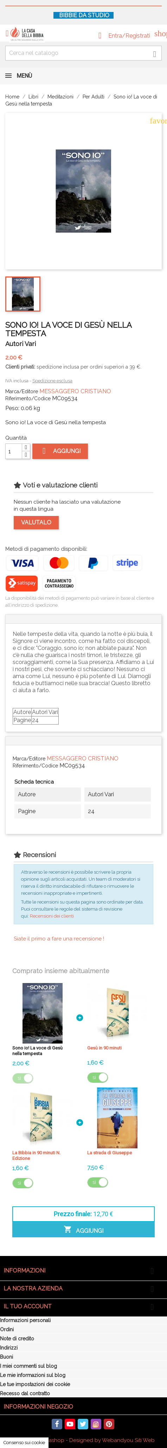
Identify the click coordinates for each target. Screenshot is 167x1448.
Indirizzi (9, 1348)
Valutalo (36, 522)
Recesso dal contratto (25, 1393)
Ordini (7, 1329)
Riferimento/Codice (28, 398)
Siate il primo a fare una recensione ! (59, 939)
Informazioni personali (25, 1320)
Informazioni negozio (38, 1406)
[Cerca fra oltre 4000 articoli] (83, 53)
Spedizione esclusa (52, 380)
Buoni (6, 1357)
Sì (19, 1078)
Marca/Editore (21, 391)
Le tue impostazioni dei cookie (35, 1384)
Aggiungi (60, 451)
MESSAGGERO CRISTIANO (75, 391)
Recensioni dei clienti (52, 916)
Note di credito (17, 1338)
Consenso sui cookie (24, 1442)
